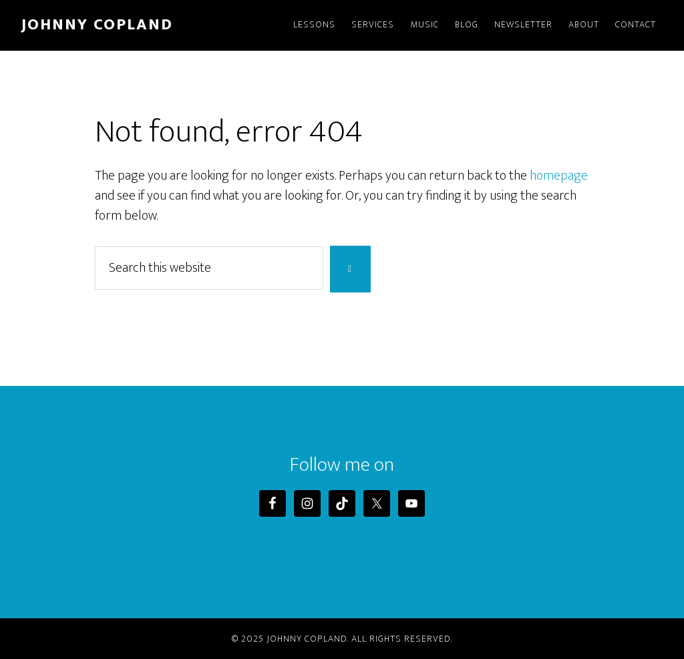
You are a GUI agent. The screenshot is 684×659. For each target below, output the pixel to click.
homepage (559, 175)
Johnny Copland (97, 24)
